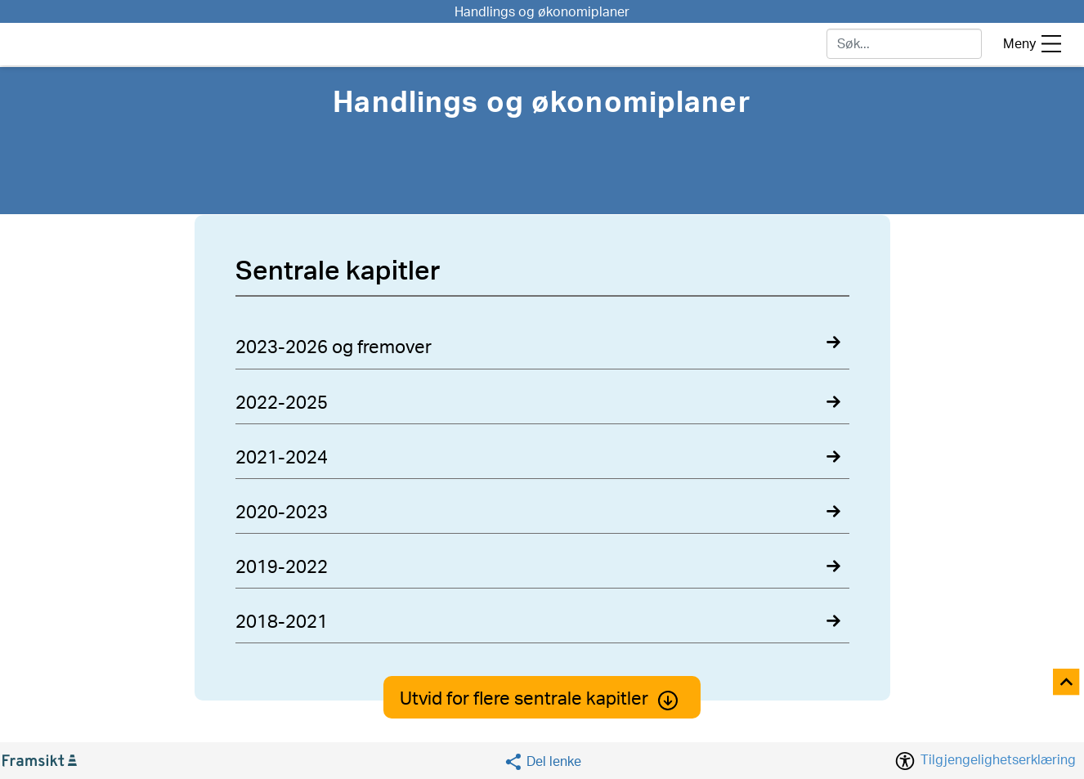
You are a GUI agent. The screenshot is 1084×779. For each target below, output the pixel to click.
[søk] (904, 44)
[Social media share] (542, 761)
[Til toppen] (1067, 683)
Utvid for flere (542, 699)
